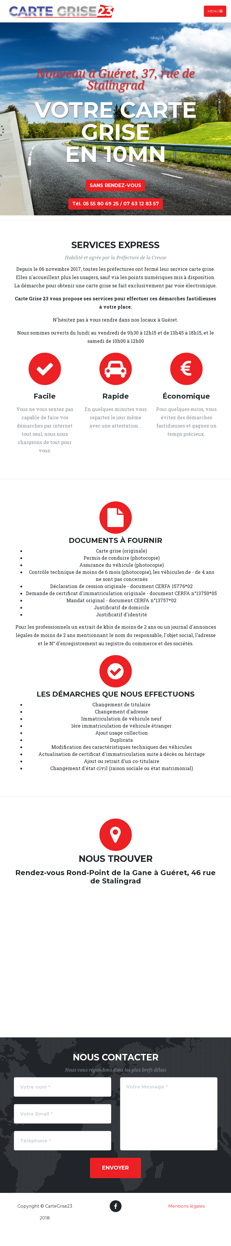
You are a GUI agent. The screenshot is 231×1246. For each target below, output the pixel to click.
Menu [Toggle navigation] (215, 11)
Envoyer (115, 1168)
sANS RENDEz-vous (115, 185)
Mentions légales (186, 1206)
